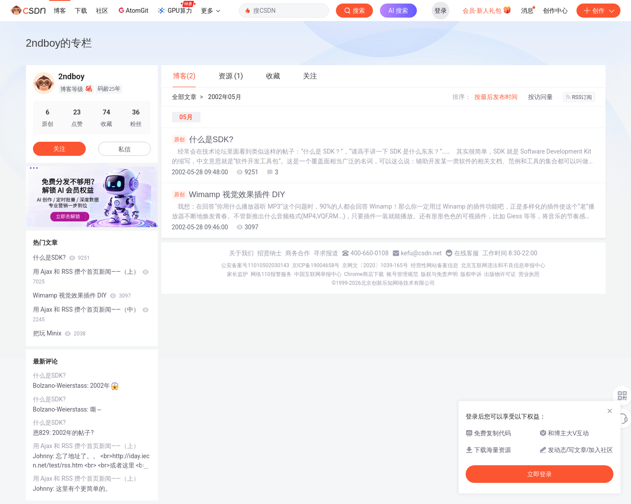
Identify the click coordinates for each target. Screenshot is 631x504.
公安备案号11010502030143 (255, 265)
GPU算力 (176, 8)
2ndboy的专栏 (59, 43)
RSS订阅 (579, 97)
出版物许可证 (500, 274)
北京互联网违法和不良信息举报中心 (503, 265)
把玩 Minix (59, 333)
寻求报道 (326, 253)
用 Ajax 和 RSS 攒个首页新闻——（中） (91, 314)
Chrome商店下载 (364, 274)
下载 (81, 10)
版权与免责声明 (439, 274)
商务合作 (297, 253)
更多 (210, 10)
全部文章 (184, 96)
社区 (102, 10)
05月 (186, 117)
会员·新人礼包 (487, 9)
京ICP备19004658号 (316, 265)
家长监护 (237, 274)
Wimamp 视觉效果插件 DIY (228, 194)
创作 (598, 10)
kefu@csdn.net (421, 253)
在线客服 (466, 253)
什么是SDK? (202, 139)
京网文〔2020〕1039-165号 (375, 265)
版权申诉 (470, 274)
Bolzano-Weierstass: (61, 385)
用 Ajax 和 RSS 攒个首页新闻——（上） (91, 276)
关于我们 (241, 253)
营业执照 (529, 274)
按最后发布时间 (496, 96)
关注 (59, 148)
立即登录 (539, 474)
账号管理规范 (402, 274)
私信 (124, 149)
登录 (440, 10)
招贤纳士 (269, 253)
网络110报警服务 (271, 274)
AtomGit (132, 10)
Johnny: (44, 456)
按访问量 (540, 96)
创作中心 (555, 10)
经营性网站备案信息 (434, 265)
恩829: (42, 432)
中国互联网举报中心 (318, 274)
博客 (60, 10)
